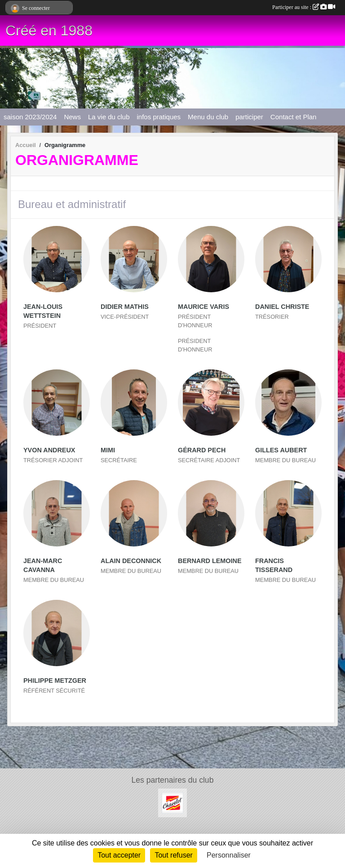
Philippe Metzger (54, 680)
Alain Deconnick (131, 560)
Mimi (108, 450)
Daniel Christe (282, 306)
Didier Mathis (125, 306)
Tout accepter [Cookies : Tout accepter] (119, 855)
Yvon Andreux (49, 450)
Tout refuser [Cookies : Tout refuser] (173, 855)
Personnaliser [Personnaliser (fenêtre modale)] (229, 855)
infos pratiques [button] (159, 117)
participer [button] (249, 117)
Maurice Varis (203, 306)
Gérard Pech (202, 450)
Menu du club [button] (208, 117)
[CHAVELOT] (172, 802)
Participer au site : (303, 7)
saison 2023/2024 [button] (30, 117)
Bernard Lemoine (210, 560)
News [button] (72, 117)
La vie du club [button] (109, 117)
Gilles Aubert (281, 450)
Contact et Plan (293, 117)
